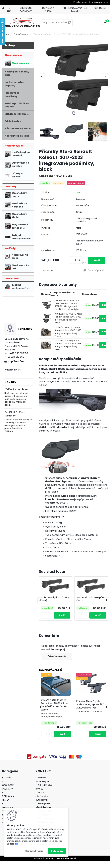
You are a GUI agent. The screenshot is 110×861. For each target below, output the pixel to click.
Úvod (6, 34)
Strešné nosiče (21, 34)
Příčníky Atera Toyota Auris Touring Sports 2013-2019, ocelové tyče (91, 704)
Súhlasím (57, 851)
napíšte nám (16, 361)
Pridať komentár (57, 656)
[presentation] (42, 76)
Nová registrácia (100, 2)
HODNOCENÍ (99, 7)
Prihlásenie (81, 2)
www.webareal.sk (66, 858)
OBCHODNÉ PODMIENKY (26, 9)
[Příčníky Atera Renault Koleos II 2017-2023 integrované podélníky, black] (73, 76)
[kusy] (75, 260)
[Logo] (22, 22)
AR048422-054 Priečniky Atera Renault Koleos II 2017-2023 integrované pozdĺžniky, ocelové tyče (67, 305)
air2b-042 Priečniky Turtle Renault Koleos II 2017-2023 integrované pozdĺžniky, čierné (68, 332)
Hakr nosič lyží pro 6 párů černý (90, 599)
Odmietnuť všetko (34, 851)
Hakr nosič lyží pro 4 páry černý (55, 599)
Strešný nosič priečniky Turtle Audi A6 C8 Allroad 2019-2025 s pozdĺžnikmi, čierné (55, 704)
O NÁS (9, 9)
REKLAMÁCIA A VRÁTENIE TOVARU (75, 9)
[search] (69, 23)
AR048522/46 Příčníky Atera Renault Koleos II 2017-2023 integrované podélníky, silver (68, 318)
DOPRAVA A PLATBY (48, 9)
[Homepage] (3, 8)
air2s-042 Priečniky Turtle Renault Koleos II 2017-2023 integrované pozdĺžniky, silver (68, 345)
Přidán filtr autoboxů (16, 389)
